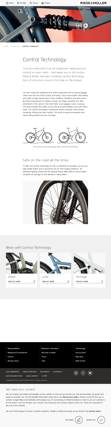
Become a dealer (49, 353)
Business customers (50, 348)
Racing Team (13, 361)
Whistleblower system (14, 376)
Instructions (81, 353)
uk (44, 376)
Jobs (43, 361)
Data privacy (44, 372)
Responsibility (14, 348)
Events (11, 357)
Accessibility (58, 372)
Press (44, 357)
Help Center (80, 361)
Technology (81, 348)
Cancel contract (32, 376)
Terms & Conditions (30, 372)
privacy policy (95, 411)
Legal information (12, 372)
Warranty (79, 357)
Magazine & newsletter (17, 353)
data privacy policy (71, 397)
